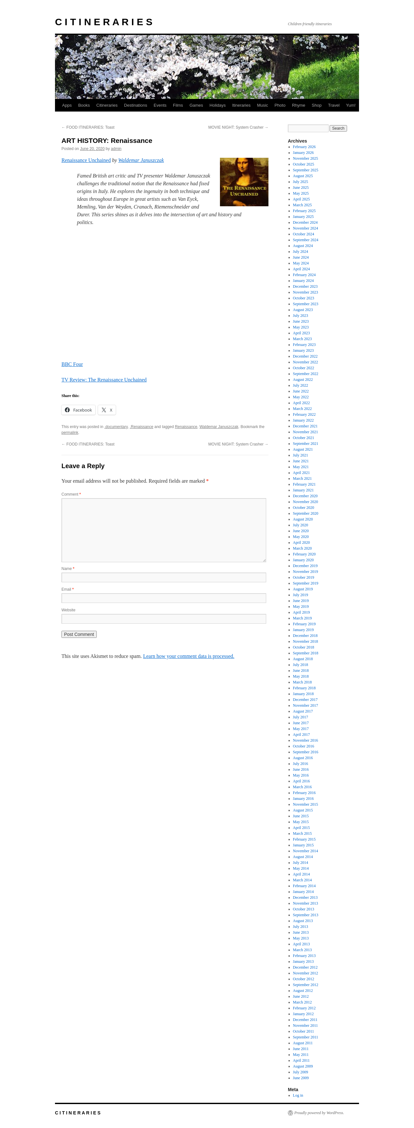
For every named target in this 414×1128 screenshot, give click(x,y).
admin (116, 148)
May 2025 (301, 193)
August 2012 (303, 990)
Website (68, 610)
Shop (316, 105)
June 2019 (301, 600)
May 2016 (301, 775)
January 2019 (303, 630)
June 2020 (301, 531)
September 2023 (305, 304)
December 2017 (305, 699)
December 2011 (305, 1019)
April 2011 (301, 1060)
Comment (71, 494)
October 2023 (303, 298)
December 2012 (305, 967)
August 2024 (303, 245)
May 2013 (301, 938)
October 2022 (303, 368)
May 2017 (301, 728)
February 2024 (304, 275)
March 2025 (302, 205)
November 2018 (305, 641)
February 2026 (304, 147)
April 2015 (301, 827)
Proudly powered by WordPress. (319, 1113)
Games (196, 105)
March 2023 (302, 339)
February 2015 (304, 839)
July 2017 (300, 717)
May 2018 (301, 676)
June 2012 (301, 996)
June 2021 (301, 461)
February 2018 (304, 688)
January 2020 (303, 560)
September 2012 (305, 985)
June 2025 (301, 187)
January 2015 (303, 845)
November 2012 (305, 973)
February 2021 (304, 484)
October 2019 (303, 577)
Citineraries (107, 105)
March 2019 (302, 618)
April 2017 (301, 734)
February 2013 (304, 955)
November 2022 (305, 362)
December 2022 (305, 356)
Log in (298, 1095)
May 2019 (301, 606)
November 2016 (305, 740)
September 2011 (305, 1037)
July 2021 (300, 455)
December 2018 (305, 635)
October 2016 (303, 746)
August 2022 (303, 379)
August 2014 (303, 856)
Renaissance (186, 426)
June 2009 (301, 1078)
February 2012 (304, 1008)
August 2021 (303, 449)
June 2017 (301, 723)
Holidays (218, 105)
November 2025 (305, 158)
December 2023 (305, 286)
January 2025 (303, 216)
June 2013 (301, 932)
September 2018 (305, 653)
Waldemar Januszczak (141, 160)
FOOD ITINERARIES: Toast (87, 127)
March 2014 (302, 880)
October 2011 (303, 1031)
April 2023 (301, 333)
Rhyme (298, 105)
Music (262, 105)
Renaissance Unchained (86, 160)
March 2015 (302, 833)
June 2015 (301, 816)
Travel (334, 105)
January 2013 (303, 961)
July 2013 (300, 926)
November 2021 (305, 432)
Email (67, 589)
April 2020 (301, 542)
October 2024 (303, 234)
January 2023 (303, 350)
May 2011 (301, 1054)
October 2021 (303, 437)
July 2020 (300, 525)
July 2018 (300, 664)
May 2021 (301, 467)
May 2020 (301, 536)
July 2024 (300, 251)
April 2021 (301, 472)
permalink (69, 432)
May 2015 (301, 822)
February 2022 (304, 414)
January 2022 (303, 420)
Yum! (351, 105)
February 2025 (304, 211)
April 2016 (301, 781)
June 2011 (301, 1049)
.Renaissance (141, 426)
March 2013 (302, 950)
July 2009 (300, 1072)
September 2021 (305, 443)
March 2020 (302, 548)
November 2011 (305, 1025)
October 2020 (303, 507)
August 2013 (303, 921)
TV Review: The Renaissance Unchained (104, 379)
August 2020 (303, 519)
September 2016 (305, 752)
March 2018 (302, 682)
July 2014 (300, 862)
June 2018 (301, 670)
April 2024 (301, 269)
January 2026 (303, 152)
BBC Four (72, 364)
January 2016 (303, 798)
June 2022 (301, 391)
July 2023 (300, 315)
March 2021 (302, 478)
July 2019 (300, 595)
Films (178, 105)
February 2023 (304, 344)
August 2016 (303, 758)
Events (160, 105)
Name (67, 568)
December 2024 (305, 222)
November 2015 (305, 804)
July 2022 (300, 385)
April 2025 (301, 199)
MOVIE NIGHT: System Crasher (238, 127)
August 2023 (303, 309)
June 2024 (301, 257)
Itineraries (241, 105)
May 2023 (301, 327)
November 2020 (305, 502)
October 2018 (303, 647)
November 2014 (305, 851)
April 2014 (301, 874)
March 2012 (302, 1002)
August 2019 (303, 589)
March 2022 (302, 408)
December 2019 (305, 566)
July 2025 (300, 181)
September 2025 (305, 170)
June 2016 (301, 769)
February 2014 (304, 886)
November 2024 (305, 228)
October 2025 (303, 164)
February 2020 (304, 554)
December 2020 (305, 496)
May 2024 (301, 263)
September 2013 (305, 915)
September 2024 (305, 240)
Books (84, 105)
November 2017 (305, 705)
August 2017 (303, 711)
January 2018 (303, 694)
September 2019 (305, 583)
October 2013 (303, 909)
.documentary (116, 426)
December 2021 (305, 426)
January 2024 (303, 280)
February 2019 (304, 624)
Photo (280, 105)
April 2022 (301, 403)
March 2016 (302, 787)
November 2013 (305, 903)
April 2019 (301, 612)
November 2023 (305, 292)
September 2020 (305, 513)
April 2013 (301, 944)
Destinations (135, 105)
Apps (67, 105)
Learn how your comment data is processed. (188, 656)
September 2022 (305, 373)
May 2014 (301, 868)
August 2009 (303, 1066)
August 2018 (303, 659)
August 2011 (303, 1043)
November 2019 (305, 571)
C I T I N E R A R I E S (103, 21)
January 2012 (303, 1014)
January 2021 (303, 490)
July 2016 (300, 763)
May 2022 (301, 397)
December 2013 (305, 897)
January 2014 (303, 891)
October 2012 (303, 979)
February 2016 (304, 792)
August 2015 (303, 810)
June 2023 (301, 321)
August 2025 (303, 176)
